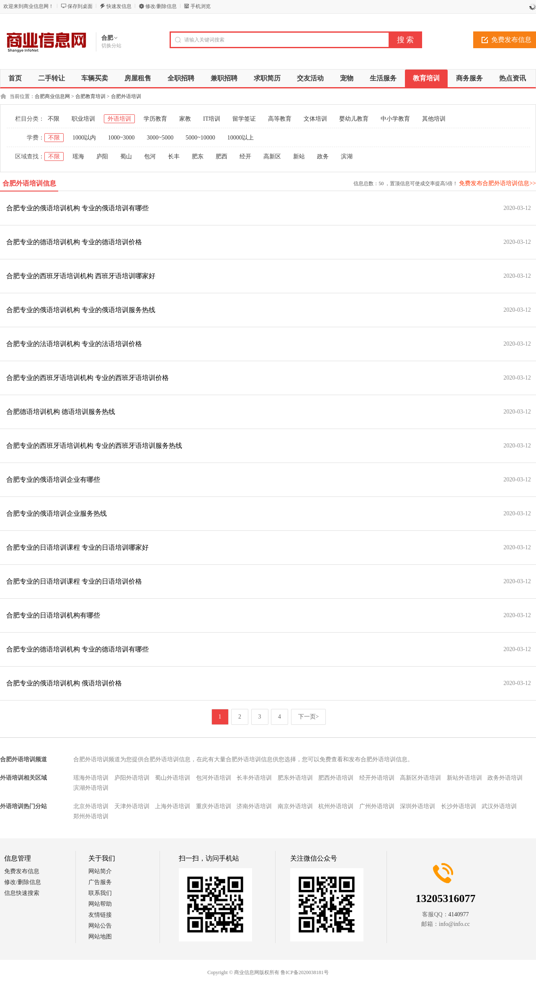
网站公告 (100, 926)
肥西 (221, 156)
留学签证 (244, 119)
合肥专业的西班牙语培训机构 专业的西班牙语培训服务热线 (94, 445)
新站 (299, 156)
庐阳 (102, 156)
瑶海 (78, 156)
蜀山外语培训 (172, 778)
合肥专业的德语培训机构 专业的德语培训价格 (74, 242)
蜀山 (126, 156)
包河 (150, 156)
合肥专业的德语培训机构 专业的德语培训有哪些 (77, 649)
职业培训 (83, 119)
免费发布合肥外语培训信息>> (497, 183)
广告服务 (100, 882)
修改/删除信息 (161, 6)
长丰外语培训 (254, 778)
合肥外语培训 (126, 96)
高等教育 (279, 119)
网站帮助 (100, 904)
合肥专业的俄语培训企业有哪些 (53, 479)
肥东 (198, 156)
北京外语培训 (90, 806)
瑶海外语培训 (90, 778)
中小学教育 (395, 119)
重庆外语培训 (213, 806)
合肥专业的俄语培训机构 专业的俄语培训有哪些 (77, 208)
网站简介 (100, 871)
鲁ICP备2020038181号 (305, 972)
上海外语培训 (172, 806)
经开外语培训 (376, 778)
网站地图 (100, 936)
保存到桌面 (80, 6)
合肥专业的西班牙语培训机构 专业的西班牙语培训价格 (87, 377)
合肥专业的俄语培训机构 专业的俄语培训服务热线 (80, 309)
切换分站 (111, 46)
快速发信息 (118, 6)
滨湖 (347, 156)
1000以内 (84, 137)
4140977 (458, 914)
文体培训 (315, 119)
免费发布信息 (21, 871)
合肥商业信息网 (52, 96)
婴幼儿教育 (353, 119)
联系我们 (100, 893)
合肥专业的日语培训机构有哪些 (53, 615)
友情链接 (100, 915)
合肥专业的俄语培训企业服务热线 (56, 513)
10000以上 (240, 137)
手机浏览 (201, 6)
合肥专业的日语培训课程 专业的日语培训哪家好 (77, 547)
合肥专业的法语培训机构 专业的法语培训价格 (74, 343)
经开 (245, 156)
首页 (15, 78)
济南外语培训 (254, 806)
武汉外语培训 (499, 806)
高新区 (272, 156)
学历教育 (155, 119)
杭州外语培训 (335, 806)
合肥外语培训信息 (29, 183)
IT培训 (211, 119)
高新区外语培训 (420, 778)
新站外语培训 (464, 778)
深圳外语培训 (417, 806)
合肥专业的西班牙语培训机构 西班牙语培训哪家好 (80, 275)
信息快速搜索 (21, 893)
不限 (53, 119)
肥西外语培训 (335, 778)
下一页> (308, 717)
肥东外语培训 (295, 778)
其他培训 (434, 119)
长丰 (174, 156)
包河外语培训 (213, 778)
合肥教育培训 (90, 96)
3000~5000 (160, 137)
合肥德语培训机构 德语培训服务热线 (60, 411)
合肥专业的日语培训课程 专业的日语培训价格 (74, 581)
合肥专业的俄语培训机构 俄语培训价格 (64, 683)
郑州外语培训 (90, 816)
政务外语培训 (505, 778)
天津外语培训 (131, 806)
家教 (185, 119)
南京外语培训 (295, 806)
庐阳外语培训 (131, 778)
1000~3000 (121, 137)
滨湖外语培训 (90, 788)
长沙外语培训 (458, 806)
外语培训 (119, 119)
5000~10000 (200, 137)
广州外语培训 (376, 806)
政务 (323, 156)
